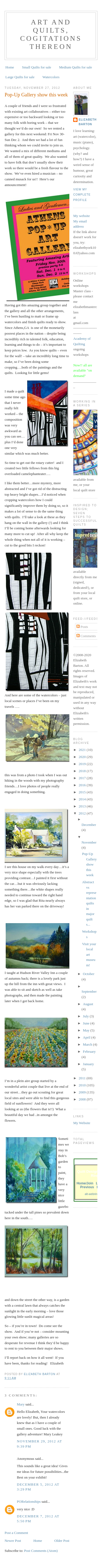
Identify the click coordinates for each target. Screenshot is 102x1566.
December (89, 825)
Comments (86, 636)
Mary (20, 1404)
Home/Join (84, 1183)
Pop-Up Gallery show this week (89, 864)
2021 (82, 750)
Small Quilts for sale (36, 67)
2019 (82, 764)
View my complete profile (82, 195)
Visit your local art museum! (89, 954)
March (88, 1044)
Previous (87, 1187)
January (88, 1064)
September (89, 991)
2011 (82, 1078)
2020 (82, 757)
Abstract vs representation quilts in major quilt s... (89, 903)
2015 (82, 792)
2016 (82, 785)
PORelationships (29, 1501)
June (86, 1023)
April (87, 1037)
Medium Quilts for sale (75, 67)
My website (81, 216)
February (89, 1051)
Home (9, 67)
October (88, 974)
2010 (82, 1085)
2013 (82, 806)
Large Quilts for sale (20, 77)
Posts (82, 627)
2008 (82, 1099)
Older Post (61, 1541)
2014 (82, 799)
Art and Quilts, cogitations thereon (51, 34)
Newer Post (13, 1541)
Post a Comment (16, 1533)
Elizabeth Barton (88, 121)
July (86, 1016)
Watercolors (50, 77)
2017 (82, 778)
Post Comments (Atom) (41, 1551)
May (86, 1030)
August (88, 1004)
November (89, 842)
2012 (82, 813)
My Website (81, 1123)
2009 (82, 1092)
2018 (82, 771)
